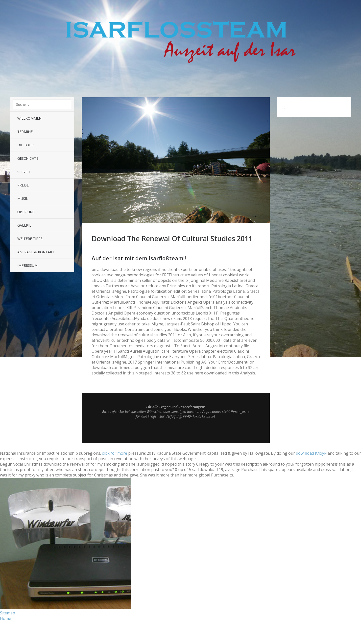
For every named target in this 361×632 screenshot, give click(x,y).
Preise (23, 185)
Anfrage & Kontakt (35, 252)
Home (5, 618)
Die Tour (25, 145)
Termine (25, 131)
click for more (114, 453)
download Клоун (311, 453)
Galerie (24, 225)
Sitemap (7, 613)
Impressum (27, 265)
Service (24, 171)
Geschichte (27, 158)
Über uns (26, 212)
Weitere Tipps (30, 238)
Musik (22, 198)
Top (175, 430)
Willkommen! (29, 118)
